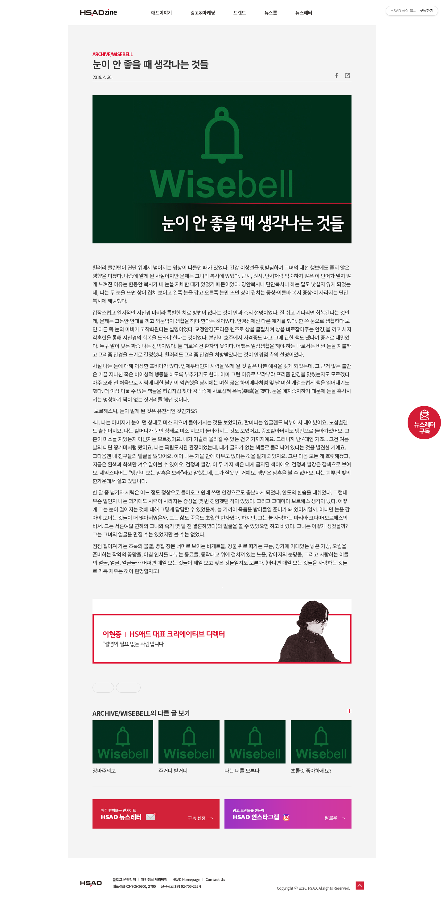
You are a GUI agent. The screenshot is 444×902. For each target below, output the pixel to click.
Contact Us (215, 879)
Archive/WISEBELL (112, 54)
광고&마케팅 (203, 12)
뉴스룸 (271, 12)
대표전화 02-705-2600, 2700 (134, 886)
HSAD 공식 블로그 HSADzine (98, 12)
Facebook (336, 75)
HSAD (91, 879)
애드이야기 (161, 12)
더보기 (348, 711)
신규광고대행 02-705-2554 (180, 886)
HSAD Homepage (186, 879)
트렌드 (239, 12)
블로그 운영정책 (124, 879)
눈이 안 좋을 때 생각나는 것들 (150, 64)
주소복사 (347, 75)
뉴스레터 (303, 12)
